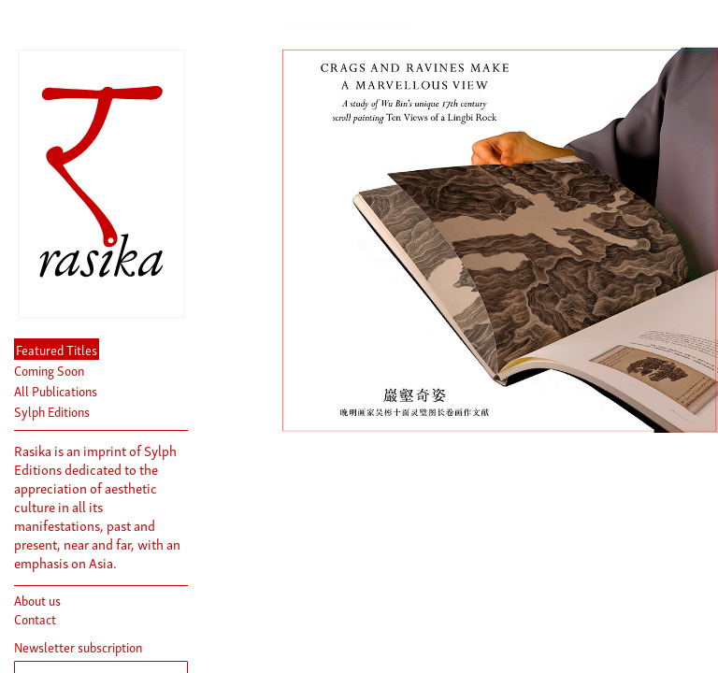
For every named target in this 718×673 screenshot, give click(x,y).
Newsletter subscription (78, 646)
